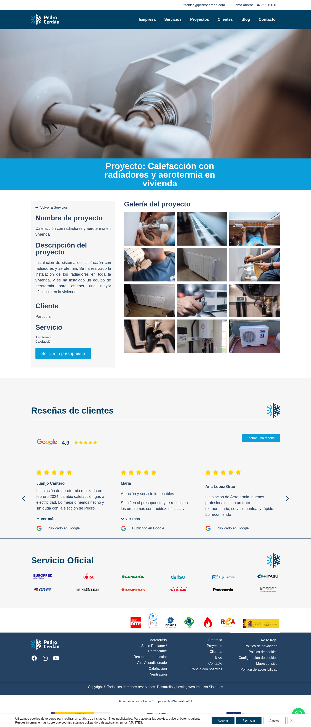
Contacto (267, 19)
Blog (245, 19)
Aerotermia (43, 337)
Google (74, 528)
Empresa (147, 19)
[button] (23, 498)
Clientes (225, 19)
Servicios (173, 19)
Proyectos (199, 19)
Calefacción (43, 341)
